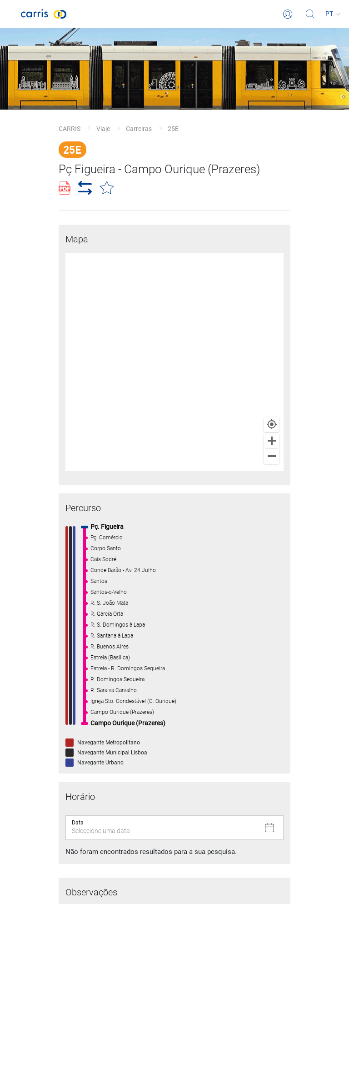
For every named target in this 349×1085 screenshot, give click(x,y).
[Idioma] (333, 14)
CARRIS (69, 128)
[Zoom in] (271, 440)
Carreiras (139, 128)
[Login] (287, 14)
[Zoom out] (271, 456)
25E (173, 128)
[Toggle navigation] (10, 14)
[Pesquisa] (310, 14)
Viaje (103, 128)
